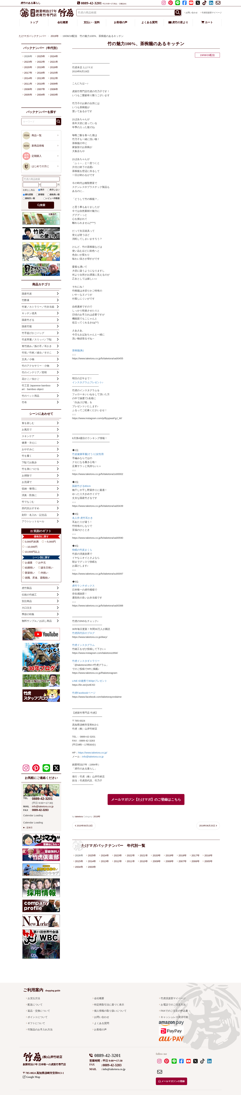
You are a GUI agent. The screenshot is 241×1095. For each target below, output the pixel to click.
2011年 (131, 861)
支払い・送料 (92, 22)
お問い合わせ (192, 12)
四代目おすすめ (30, 508)
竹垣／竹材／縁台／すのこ (37, 352)
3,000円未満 (32, 541)
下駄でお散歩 (29, 462)
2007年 (183, 861)
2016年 (208, 855)
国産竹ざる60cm (81, 486)
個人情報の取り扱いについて (110, 1010)
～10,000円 (31, 546)
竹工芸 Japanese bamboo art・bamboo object (39, 387)
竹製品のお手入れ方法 (40, 1029)
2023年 (118, 855)
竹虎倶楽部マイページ (212, 12)
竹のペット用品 (30, 395)
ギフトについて (36, 1023)
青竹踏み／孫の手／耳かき (37, 346)
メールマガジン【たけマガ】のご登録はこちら (146, 799)
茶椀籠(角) (78, 350)
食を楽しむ (28, 423)
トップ (34, 22)
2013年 (105, 861)
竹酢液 (25, 300)
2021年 (144, 855)
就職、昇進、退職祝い (37, 577)
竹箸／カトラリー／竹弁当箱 (38, 306)
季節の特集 (28, 614)
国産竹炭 (27, 293)
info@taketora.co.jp (93, 756)
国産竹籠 (27, 326)
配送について (35, 1004)
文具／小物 (28, 359)
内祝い (44, 572)
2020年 (157, 855)
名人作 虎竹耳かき (82, 517)
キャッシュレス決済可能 (174, 1017)
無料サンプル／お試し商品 (37, 620)
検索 (42, 205)
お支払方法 (34, 998)
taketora (79, 816)
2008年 (170, 861)
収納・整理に (29, 488)
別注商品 (27, 601)
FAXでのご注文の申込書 (174, 1010)
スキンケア (28, 436)
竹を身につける (30, 468)
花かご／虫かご (30, 378)
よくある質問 (149, 22)
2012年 (118, 861)
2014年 (92, 861)
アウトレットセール (33, 521)
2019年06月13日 (85, 825)
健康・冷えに (29, 442)
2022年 (131, 855)
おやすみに (28, 449)
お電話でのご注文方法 (173, 1004)
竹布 (24, 402)
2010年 (144, 861)
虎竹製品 (27, 588)
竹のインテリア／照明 (34, 372)
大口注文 (27, 607)
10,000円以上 (32, 551)
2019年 (96, 816)
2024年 (105, 855)
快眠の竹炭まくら (82, 549)
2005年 (208, 861)
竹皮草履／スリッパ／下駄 (37, 339)
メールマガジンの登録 (171, 1081)
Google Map (31, 1077)
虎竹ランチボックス (83, 585)
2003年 (92, 866)
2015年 (79, 861)
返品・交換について (39, 1010)
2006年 (195, 861)
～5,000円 (50, 541)
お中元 (42, 562)
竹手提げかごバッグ (33, 333)
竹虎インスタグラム (83, 645)
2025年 (92, 855)
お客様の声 (120, 22)
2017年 (195, 855)
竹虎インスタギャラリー (86, 660)
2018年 (183, 855)
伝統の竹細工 (29, 594)
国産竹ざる (28, 319)
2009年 (157, 861)
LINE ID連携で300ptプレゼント (89, 680)
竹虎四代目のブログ (83, 633)
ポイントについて (38, 1017)
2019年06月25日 (207, 825)
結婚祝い (30, 567)
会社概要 (62, 22)
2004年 (79, 866)
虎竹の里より (178, 22)
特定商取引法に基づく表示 (109, 1004)
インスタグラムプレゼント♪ (87, 382)
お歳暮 (28, 562)
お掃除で (27, 475)
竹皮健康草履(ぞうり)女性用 (88, 454)
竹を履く (27, 455)
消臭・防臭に (29, 495)
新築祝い (30, 572)
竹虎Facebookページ (84, 692)
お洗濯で (27, 482)
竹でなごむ (28, 501)
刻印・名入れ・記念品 (34, 514)
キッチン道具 (29, 313)
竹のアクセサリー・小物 (35, 365)
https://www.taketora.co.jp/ (92, 752)
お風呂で (27, 429)
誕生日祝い (47, 567)
